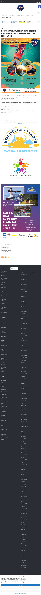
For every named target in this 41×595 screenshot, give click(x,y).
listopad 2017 (22, 424)
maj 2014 (22, 506)
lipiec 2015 (22, 476)
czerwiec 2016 (23, 459)
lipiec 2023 (22, 333)
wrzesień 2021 (23, 371)
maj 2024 (22, 313)
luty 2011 (22, 562)
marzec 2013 (22, 534)
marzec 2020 (22, 393)
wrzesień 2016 (23, 454)
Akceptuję (20, 585)
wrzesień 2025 (23, 284)
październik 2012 (22, 542)
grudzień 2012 (23, 539)
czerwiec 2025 (23, 291)
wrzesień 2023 (23, 328)
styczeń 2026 (23, 279)
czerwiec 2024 (23, 311)
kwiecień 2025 (23, 294)
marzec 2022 (22, 360)
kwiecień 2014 (23, 508)
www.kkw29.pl (4, 253)
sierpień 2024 (23, 308)
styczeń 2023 (23, 345)
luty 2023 (22, 343)
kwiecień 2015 (23, 484)
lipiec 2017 (22, 431)
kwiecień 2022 (23, 357)
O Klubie (18, 15)
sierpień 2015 (22, 474)
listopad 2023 (23, 325)
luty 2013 (22, 536)
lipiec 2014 (22, 501)
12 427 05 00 (4, 1)
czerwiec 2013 (23, 527)
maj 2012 (22, 550)
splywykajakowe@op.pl (12, 110)
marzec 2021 (22, 378)
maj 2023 (22, 338)
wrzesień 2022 (23, 350)
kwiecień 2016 (23, 464)
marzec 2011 (22, 560)
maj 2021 (22, 376)
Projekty (27, 15)
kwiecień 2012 (23, 552)
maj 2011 (22, 557)
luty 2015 (22, 489)
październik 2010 (22, 571)
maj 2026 (22, 272)
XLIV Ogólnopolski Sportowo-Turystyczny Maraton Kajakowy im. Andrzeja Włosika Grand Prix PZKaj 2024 (20, 122)
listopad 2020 (23, 383)
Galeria (32, 15)
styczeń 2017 (22, 443)
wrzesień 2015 (23, 471)
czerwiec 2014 (23, 503)
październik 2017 (23, 426)
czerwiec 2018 (23, 419)
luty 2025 (22, 299)
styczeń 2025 (23, 301)
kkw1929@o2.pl (10, 1)
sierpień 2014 (23, 498)
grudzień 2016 (23, 446)
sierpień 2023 (23, 330)
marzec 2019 (22, 405)
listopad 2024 (23, 306)
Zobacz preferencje (20, 591)
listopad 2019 (22, 395)
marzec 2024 (22, 318)
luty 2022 (22, 362)
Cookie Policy (17, 593)
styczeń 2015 (22, 491)
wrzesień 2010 (23, 573)
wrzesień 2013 (23, 519)
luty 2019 (22, 408)
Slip (10, 17)
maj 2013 (22, 529)
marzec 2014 (22, 511)
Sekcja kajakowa (12, 15)
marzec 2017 (22, 438)
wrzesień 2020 (23, 386)
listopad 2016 (22, 448)
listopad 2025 (23, 281)
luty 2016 (22, 469)
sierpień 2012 (23, 548)
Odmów (20, 588)
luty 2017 (22, 441)
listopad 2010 (22, 567)
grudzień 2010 (23, 565)
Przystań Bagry (5, 17)
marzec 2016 (22, 467)
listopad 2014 (23, 493)
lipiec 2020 (22, 390)
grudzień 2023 (23, 323)
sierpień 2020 (23, 388)
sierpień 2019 (23, 400)
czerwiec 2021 (23, 373)
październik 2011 (23, 555)
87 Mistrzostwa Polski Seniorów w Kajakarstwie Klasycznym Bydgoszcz (16, 119)
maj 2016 (22, 462)
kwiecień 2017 (23, 436)
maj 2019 (22, 403)
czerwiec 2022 (23, 355)
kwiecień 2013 (23, 532)
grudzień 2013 (23, 513)
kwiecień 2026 (23, 274)
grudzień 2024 (23, 303)
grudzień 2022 (23, 347)
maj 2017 (22, 433)
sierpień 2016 (23, 457)
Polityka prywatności (22, 593)
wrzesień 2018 (23, 414)
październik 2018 (22, 411)
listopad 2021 (22, 365)
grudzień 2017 (23, 421)
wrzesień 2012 (23, 545)
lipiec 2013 (22, 524)
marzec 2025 (22, 296)
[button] (39, 6)
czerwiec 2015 (23, 479)
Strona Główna (4, 15)
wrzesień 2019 (23, 398)
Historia (22, 15)
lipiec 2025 (22, 289)
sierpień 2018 (23, 416)
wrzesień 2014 (23, 496)
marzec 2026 (22, 277)
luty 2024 (22, 321)
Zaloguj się (32, 272)
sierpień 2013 (23, 522)
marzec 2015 (22, 486)
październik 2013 (22, 516)
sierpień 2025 (23, 286)
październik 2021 (22, 368)
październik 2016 (22, 452)
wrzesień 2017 (23, 429)
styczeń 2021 (22, 381)
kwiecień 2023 (23, 340)
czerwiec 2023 (23, 335)
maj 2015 (22, 481)
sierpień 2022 (23, 352)
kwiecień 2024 (23, 316)
